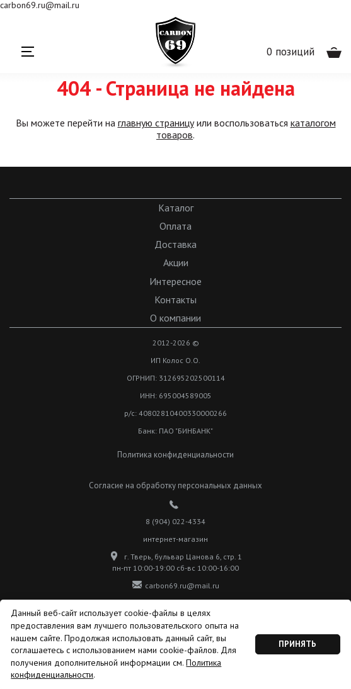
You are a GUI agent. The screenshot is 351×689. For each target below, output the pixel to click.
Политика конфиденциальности (175, 454)
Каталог (175, 208)
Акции (175, 263)
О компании (175, 318)
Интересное (175, 282)
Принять (297, 644)
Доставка (175, 244)
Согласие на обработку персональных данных (175, 485)
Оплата (175, 226)
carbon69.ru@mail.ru (175, 585)
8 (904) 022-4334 (175, 521)
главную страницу (156, 122)
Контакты (175, 300)
